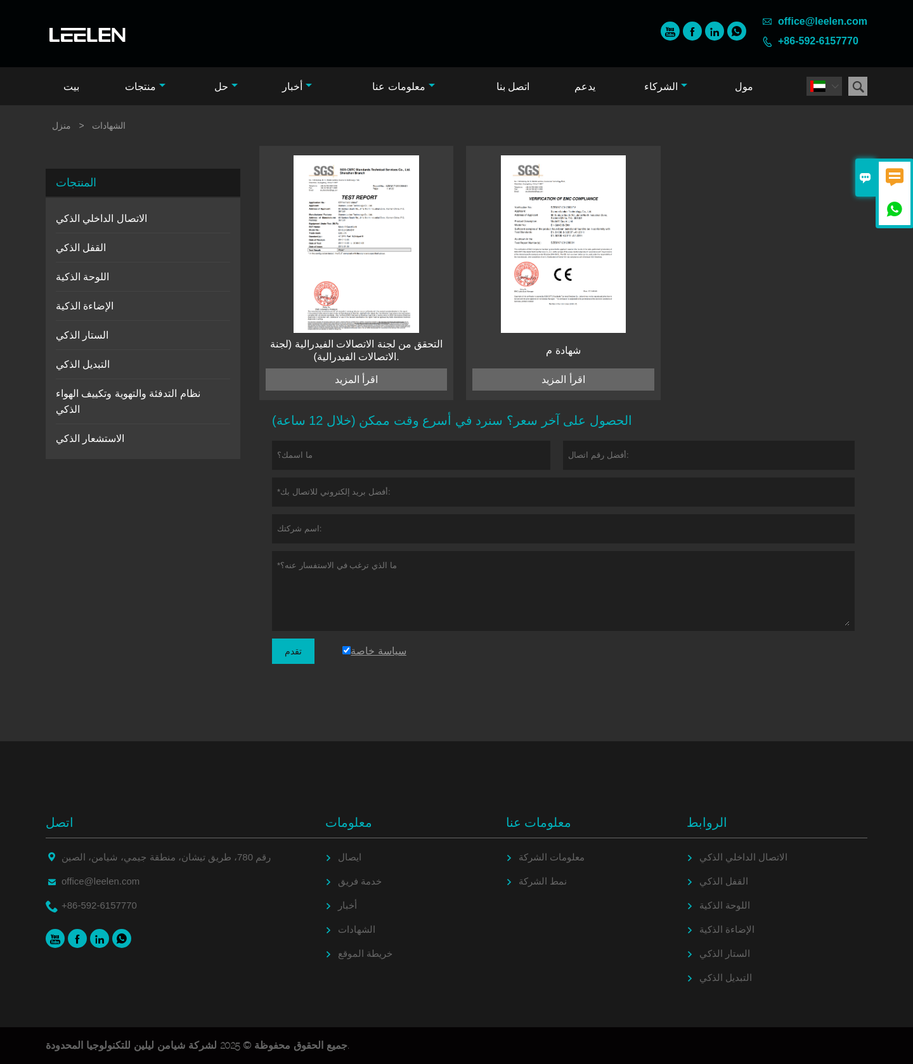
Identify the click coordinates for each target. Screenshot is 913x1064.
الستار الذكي (82, 335)
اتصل (60, 822)
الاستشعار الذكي (90, 438)
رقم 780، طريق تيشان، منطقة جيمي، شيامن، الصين (166, 857)
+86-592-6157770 (818, 41)
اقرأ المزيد (356, 379)
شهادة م (563, 350)
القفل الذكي (81, 247)
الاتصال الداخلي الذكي (101, 218)
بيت (71, 86)
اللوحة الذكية (82, 276)
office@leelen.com (822, 21)
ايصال (349, 857)
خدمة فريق (360, 881)
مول (744, 86)
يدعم (584, 86)
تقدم (293, 651)
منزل (61, 125)
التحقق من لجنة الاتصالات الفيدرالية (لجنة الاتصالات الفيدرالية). (356, 350)
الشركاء (665, 86)
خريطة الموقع (365, 953)
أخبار (297, 86)
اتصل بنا (512, 86)
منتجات (145, 86)
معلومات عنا (403, 86)
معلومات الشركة (552, 857)
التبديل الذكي (83, 364)
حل (226, 86)
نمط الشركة (543, 881)
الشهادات (356, 929)
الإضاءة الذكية (84, 306)
